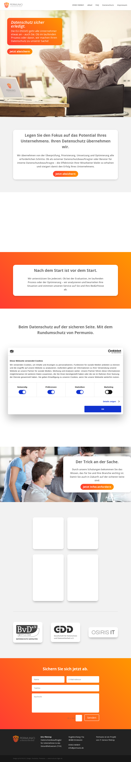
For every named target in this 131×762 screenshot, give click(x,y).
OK (102, 409)
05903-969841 (74, 745)
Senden (91, 717)
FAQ (97, 5)
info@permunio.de (76, 748)
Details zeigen (109, 401)
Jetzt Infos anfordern (97, 486)
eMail (89, 5)
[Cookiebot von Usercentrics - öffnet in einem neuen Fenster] (110, 351)
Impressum (122, 5)
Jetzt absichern (20, 51)
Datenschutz (108, 5)
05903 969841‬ (78, 5)
